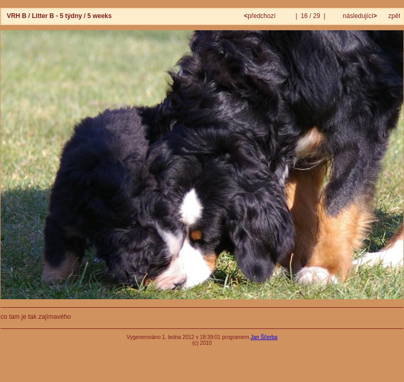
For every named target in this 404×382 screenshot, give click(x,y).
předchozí (260, 16)
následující (359, 16)
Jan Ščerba (264, 337)
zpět (394, 16)
